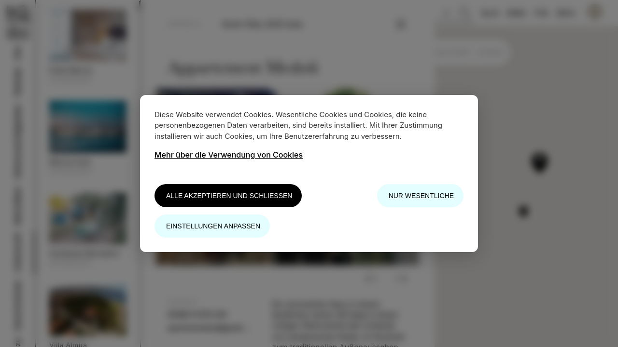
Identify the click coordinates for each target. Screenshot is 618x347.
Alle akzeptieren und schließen (229, 196)
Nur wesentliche (421, 196)
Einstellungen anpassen (213, 226)
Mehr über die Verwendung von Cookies (228, 155)
